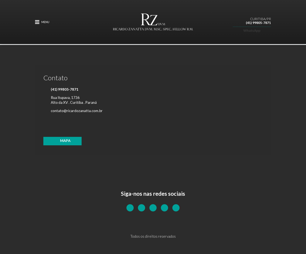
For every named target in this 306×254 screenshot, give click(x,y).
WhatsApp (252, 27)
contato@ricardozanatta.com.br (77, 110)
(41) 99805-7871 (258, 19)
